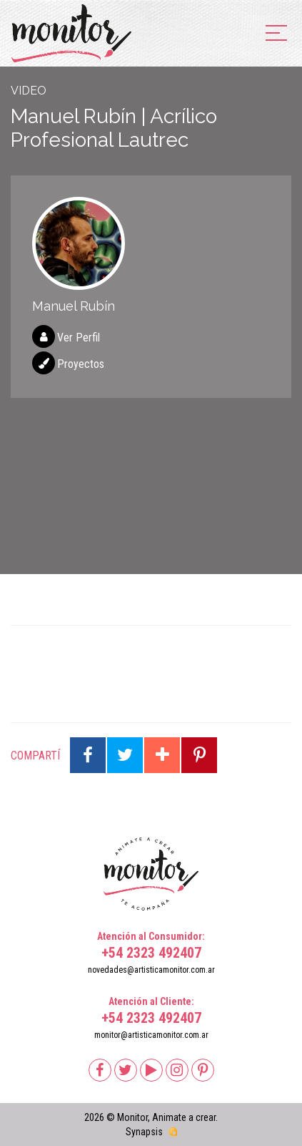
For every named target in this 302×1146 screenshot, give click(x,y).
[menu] (276, 34)
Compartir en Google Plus (162, 755)
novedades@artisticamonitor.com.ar (151, 970)
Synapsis (144, 1131)
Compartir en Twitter (125, 755)
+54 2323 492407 (151, 953)
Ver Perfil (78, 337)
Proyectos (80, 364)
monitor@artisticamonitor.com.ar (151, 1035)
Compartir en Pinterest (199, 755)
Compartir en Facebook (88, 755)
